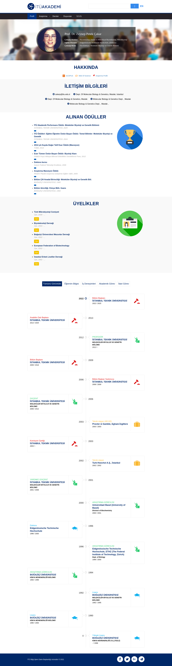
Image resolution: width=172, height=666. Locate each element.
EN (141, 6)
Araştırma (44, 16)
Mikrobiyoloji (122, 40)
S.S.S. (79, 16)
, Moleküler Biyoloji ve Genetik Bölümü (104, 46)
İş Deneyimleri (89, 284)
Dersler (56, 16)
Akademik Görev (107, 284)
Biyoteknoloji (85, 40)
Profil (32, 16)
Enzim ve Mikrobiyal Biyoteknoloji (103, 40)
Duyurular (67, 16)
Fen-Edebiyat (85, 46)
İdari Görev (123, 284)
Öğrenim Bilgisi (71, 284)
